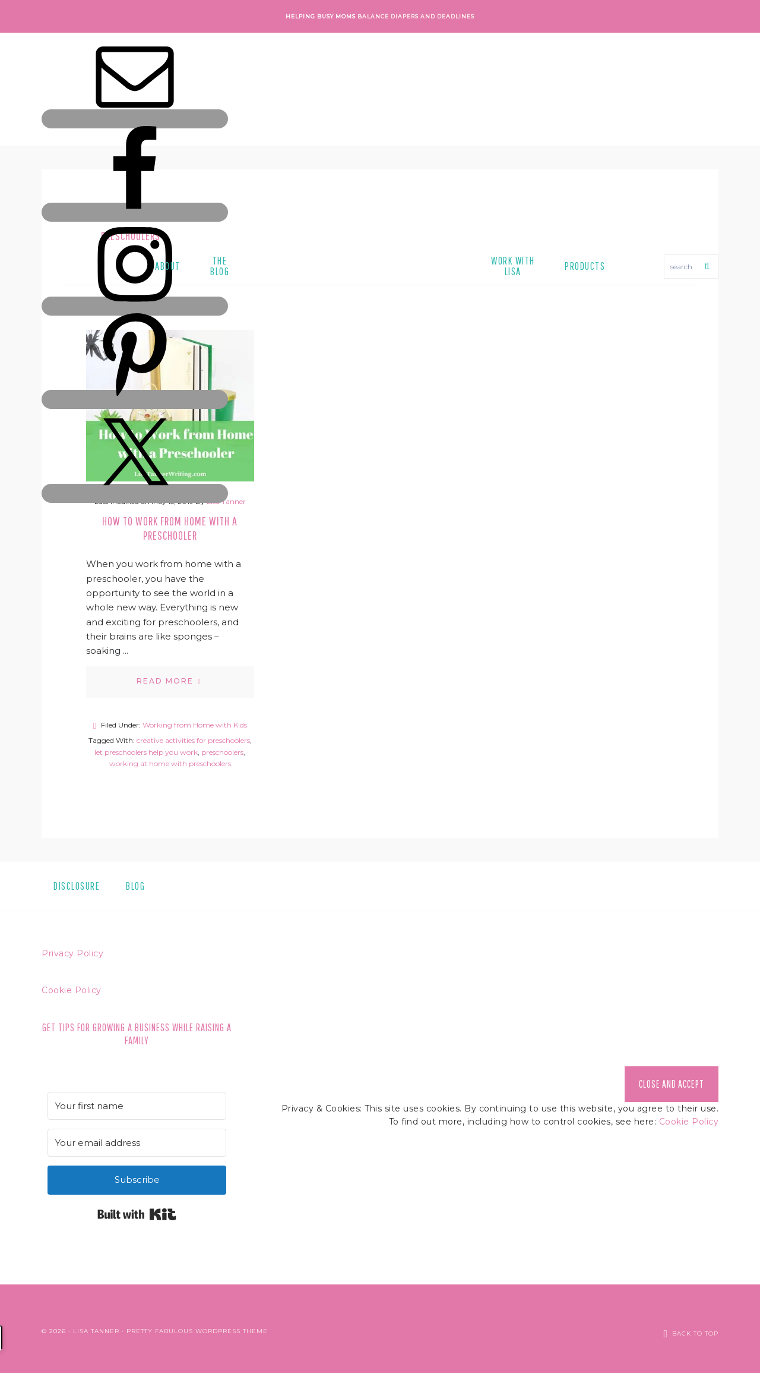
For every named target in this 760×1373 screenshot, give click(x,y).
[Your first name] (137, 1106)
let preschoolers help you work (146, 752)
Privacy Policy (72, 953)
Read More (165, 680)
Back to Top (695, 1328)
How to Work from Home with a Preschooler (170, 528)
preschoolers (222, 752)
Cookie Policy (72, 990)
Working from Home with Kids (194, 724)
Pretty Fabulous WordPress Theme (197, 1328)
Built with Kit (136, 1214)
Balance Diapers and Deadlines (415, 16)
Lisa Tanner (96, 1328)
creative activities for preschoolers (193, 740)
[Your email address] (137, 1143)
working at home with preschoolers (170, 763)
